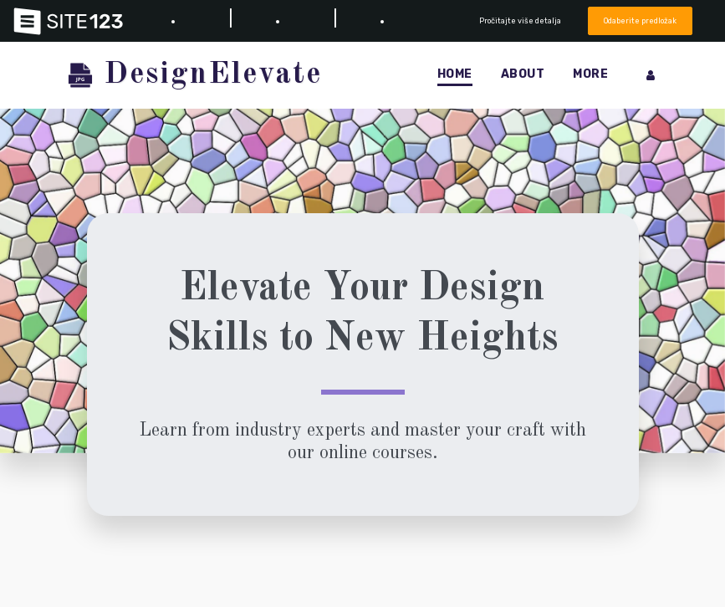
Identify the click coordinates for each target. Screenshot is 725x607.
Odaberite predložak (640, 20)
